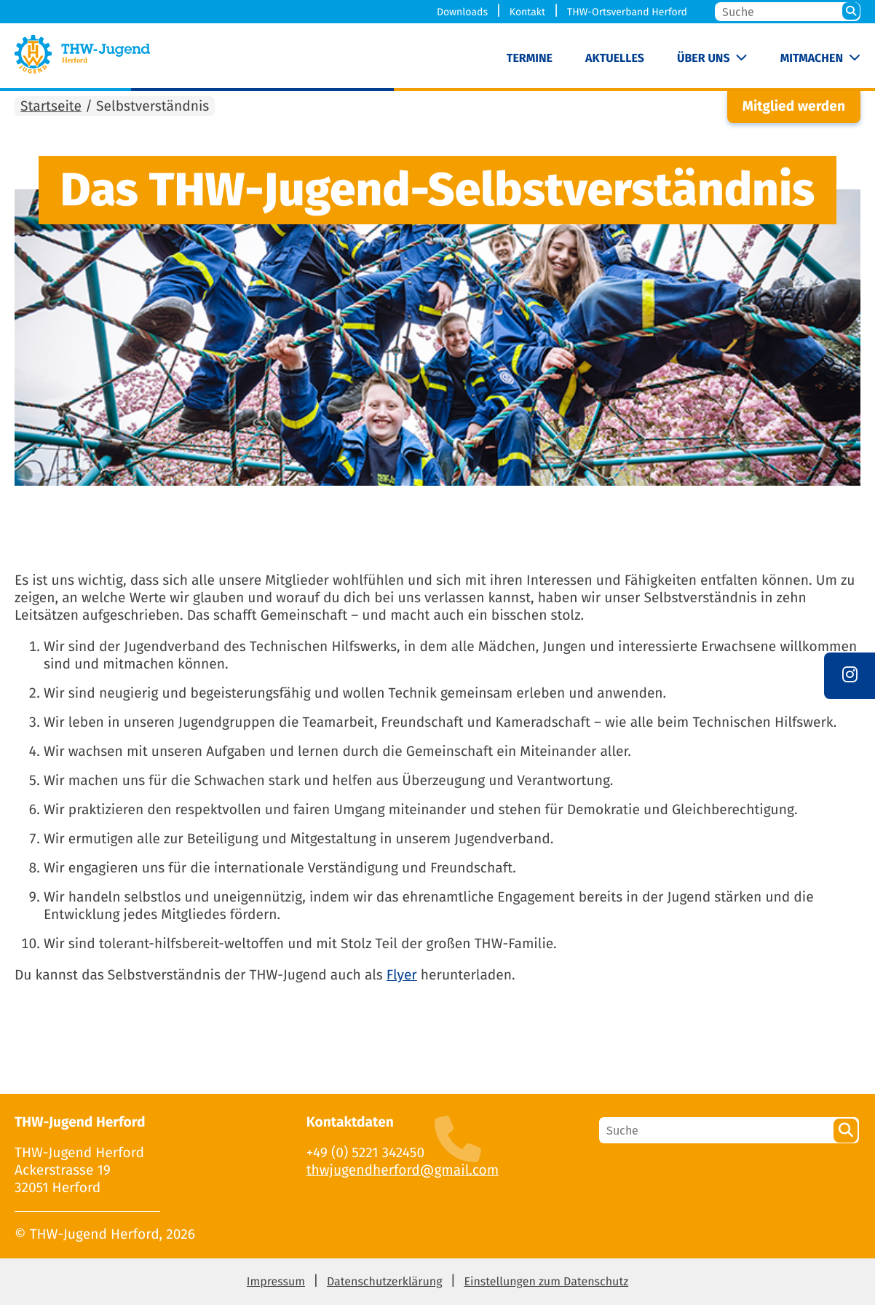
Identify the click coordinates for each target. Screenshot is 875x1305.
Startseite (51, 106)
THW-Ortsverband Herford (627, 12)
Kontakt (527, 12)
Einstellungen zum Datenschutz (546, 1282)
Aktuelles (614, 59)
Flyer (402, 975)
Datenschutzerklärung (385, 1282)
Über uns (703, 59)
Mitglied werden (794, 106)
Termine (530, 59)
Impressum (276, 1282)
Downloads (462, 12)
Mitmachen (811, 59)
